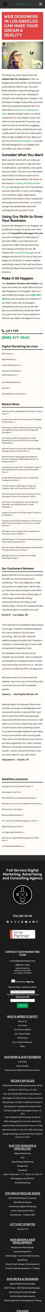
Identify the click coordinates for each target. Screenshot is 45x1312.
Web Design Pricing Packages (22, 1292)
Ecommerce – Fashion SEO (22, 1215)
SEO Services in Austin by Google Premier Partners (21, 804)
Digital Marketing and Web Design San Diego (18, 798)
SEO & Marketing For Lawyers (22, 1198)
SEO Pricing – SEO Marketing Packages (22, 1288)
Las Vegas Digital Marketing (12, 832)
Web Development (9, 375)
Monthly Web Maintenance (22, 1296)
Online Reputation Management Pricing (22, 1300)
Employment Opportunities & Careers (22, 1070)
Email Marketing (22, 1182)
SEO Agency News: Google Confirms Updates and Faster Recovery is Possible (20, 532)
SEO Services (7, 354)
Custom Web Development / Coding (22, 1268)
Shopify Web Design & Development (23, 1264)
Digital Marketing (8, 359)
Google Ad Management (11, 365)
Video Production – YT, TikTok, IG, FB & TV (22, 1174)
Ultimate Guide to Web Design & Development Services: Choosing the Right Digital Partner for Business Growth (20, 459)
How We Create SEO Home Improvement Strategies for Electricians (22, 421)
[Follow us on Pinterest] (37, 922)
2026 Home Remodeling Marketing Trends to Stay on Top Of (22, 412)
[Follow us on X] (11, 922)
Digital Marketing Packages (23, 1284)
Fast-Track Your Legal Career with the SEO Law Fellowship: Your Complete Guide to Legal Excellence (20, 504)
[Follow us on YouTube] (26, 922)
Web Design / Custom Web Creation (22, 1256)
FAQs (22, 1046)
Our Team (22, 1025)
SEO (22, 1157)
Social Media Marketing (10, 382)
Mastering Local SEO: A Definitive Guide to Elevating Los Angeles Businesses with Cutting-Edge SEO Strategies (22, 430)
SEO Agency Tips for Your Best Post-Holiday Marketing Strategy (19, 557)
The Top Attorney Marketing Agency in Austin (19, 821)
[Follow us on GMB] (22, 922)
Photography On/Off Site (22, 1178)
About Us (22, 1021)
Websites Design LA (24, 141)
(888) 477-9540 (23, 4)
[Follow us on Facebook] (8, 922)
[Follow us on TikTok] (30, 922)
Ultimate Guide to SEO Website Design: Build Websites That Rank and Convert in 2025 (22, 549)
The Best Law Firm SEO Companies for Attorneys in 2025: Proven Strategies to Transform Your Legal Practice (22, 523)
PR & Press (22, 1038)
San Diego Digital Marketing (12, 846)
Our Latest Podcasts (22, 1042)
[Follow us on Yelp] (19, 922)
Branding (5, 388)
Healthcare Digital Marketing (22, 1206)
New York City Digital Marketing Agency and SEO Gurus (20, 839)
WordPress (23, 1260)
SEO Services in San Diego (12, 809)
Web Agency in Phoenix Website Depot (16, 787)
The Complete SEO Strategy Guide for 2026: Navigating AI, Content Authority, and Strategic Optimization (20, 440)
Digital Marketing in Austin (12, 827)
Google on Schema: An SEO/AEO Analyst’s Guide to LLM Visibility (21, 514)
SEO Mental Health (22, 1202)
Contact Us (22, 1229)
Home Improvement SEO (22, 1210)
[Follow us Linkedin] (34, 922)
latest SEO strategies (24, 252)
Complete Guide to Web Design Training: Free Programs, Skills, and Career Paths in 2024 (19, 487)
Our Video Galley (22, 1034)
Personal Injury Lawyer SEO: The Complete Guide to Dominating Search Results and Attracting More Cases (21, 469)
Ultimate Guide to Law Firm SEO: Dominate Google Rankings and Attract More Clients (21, 450)
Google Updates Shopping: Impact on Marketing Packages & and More (20, 479)
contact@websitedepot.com (22, 961)
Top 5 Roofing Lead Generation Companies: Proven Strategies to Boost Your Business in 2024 (21, 495)
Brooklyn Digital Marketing (12, 815)
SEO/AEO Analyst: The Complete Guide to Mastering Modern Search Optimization (22, 540)
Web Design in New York (11, 792)
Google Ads (22, 1166)
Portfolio (22, 1062)
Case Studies (22, 1066)
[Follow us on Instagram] (15, 922)
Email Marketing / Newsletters (13, 394)
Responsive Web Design (11, 371)
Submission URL (22, 997)
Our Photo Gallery (22, 1029)
